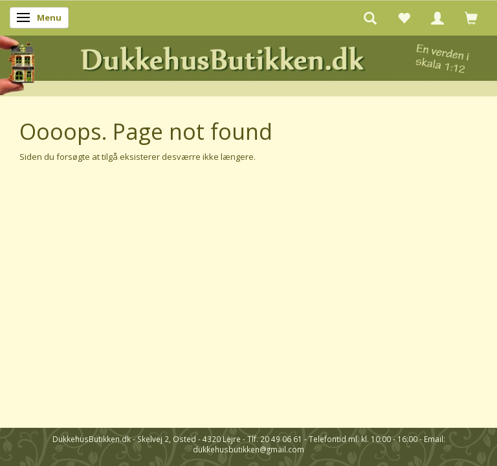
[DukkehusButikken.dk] (248, 63)
